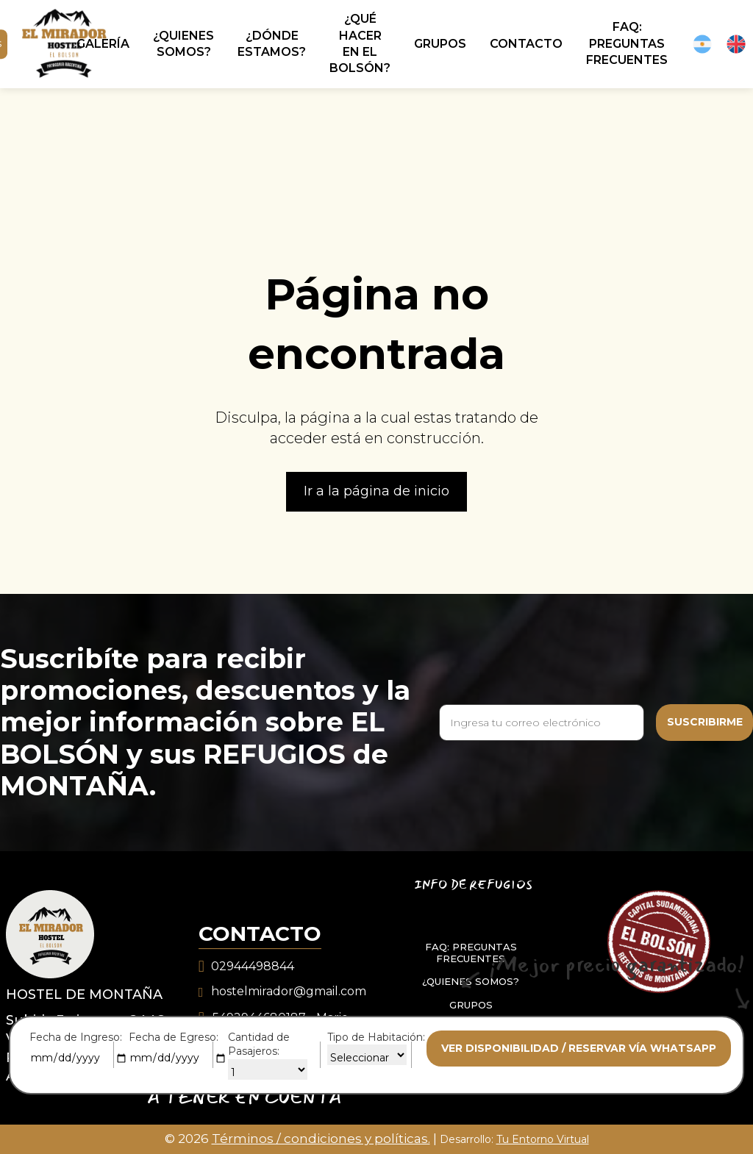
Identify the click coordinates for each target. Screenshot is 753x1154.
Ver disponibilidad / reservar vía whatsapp (578, 1048)
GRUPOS (471, 1005)
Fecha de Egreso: (173, 1037)
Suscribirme (705, 721)
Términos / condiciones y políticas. (321, 1138)
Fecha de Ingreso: (75, 1037)
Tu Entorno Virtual (542, 1139)
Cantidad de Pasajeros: (259, 1044)
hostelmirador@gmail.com (288, 991)
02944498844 (252, 966)
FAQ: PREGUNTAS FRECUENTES (471, 952)
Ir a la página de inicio (376, 491)
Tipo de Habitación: (376, 1037)
